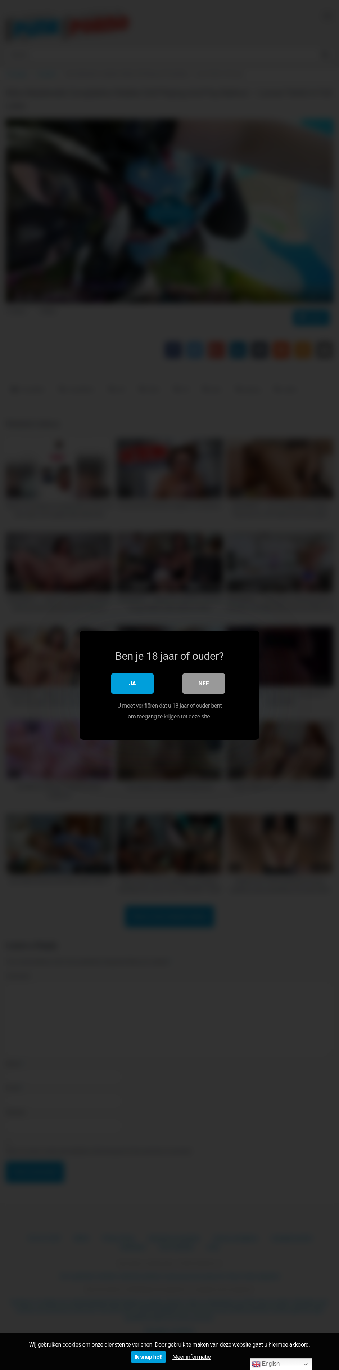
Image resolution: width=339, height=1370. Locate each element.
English (266, 1364)
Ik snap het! (148, 1356)
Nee (203, 683)
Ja (132, 683)
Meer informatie (191, 1356)
